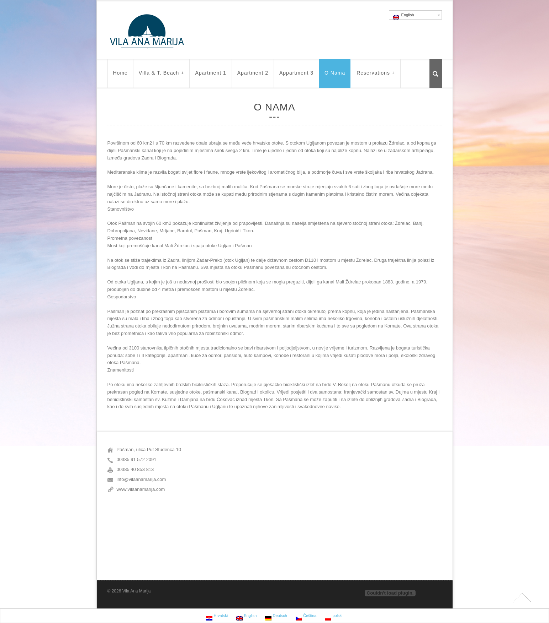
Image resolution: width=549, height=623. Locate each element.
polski (333, 616)
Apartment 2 (252, 76)
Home (120, 76)
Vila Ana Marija (136, 591)
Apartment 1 (210, 76)
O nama (334, 76)
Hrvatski (217, 616)
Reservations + (376, 76)
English (403, 16)
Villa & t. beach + (161, 76)
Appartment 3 (296, 76)
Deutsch (276, 616)
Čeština (306, 616)
